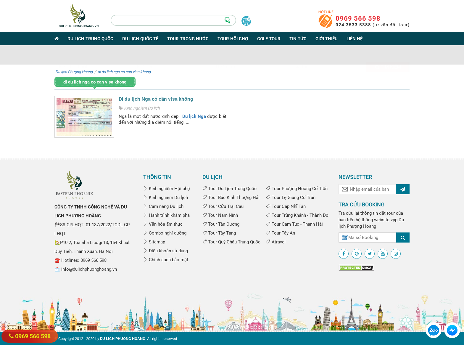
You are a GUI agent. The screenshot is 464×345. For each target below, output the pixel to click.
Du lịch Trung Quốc (90, 38)
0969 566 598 (358, 18)
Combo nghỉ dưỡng (164, 233)
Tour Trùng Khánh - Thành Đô (297, 215)
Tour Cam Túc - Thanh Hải (294, 224)
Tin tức (298, 38)
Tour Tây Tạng (219, 233)
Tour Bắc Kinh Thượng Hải (231, 197)
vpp (394, 219)
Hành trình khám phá (166, 215)
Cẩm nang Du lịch (163, 206)
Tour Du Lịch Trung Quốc (229, 188)
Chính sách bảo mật (165, 259)
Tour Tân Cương (220, 224)
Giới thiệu (326, 38)
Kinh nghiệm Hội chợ (166, 188)
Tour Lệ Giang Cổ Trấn (290, 197)
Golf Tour (269, 38)
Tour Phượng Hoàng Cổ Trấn (297, 188)
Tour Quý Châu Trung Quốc (231, 242)
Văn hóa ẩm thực (163, 224)
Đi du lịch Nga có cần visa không (156, 99)
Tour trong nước (188, 38)
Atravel (276, 242)
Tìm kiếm (388, 56)
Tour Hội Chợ (233, 38)
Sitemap (154, 242)
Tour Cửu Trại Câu (223, 206)
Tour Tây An (280, 233)
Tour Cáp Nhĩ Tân (286, 206)
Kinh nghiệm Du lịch (142, 108)
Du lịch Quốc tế (140, 38)
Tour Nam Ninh (220, 215)
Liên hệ (354, 38)
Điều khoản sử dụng (165, 250)
